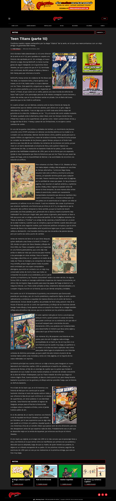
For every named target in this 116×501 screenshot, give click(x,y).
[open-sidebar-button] (9, 18)
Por (17, 484)
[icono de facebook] (99, 494)
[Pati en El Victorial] (46, 471)
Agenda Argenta (31, 25)
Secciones (75, 25)
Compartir (101, 32)
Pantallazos (47, 25)
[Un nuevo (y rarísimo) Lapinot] (94, 471)
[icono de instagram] (106, 494)
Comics (103, 25)
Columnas (89, 25)
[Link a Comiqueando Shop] (105, 18)
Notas (61, 25)
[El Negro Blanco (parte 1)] (22, 471)
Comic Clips (15, 25)
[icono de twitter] (102, 494)
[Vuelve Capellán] (70, 471)
